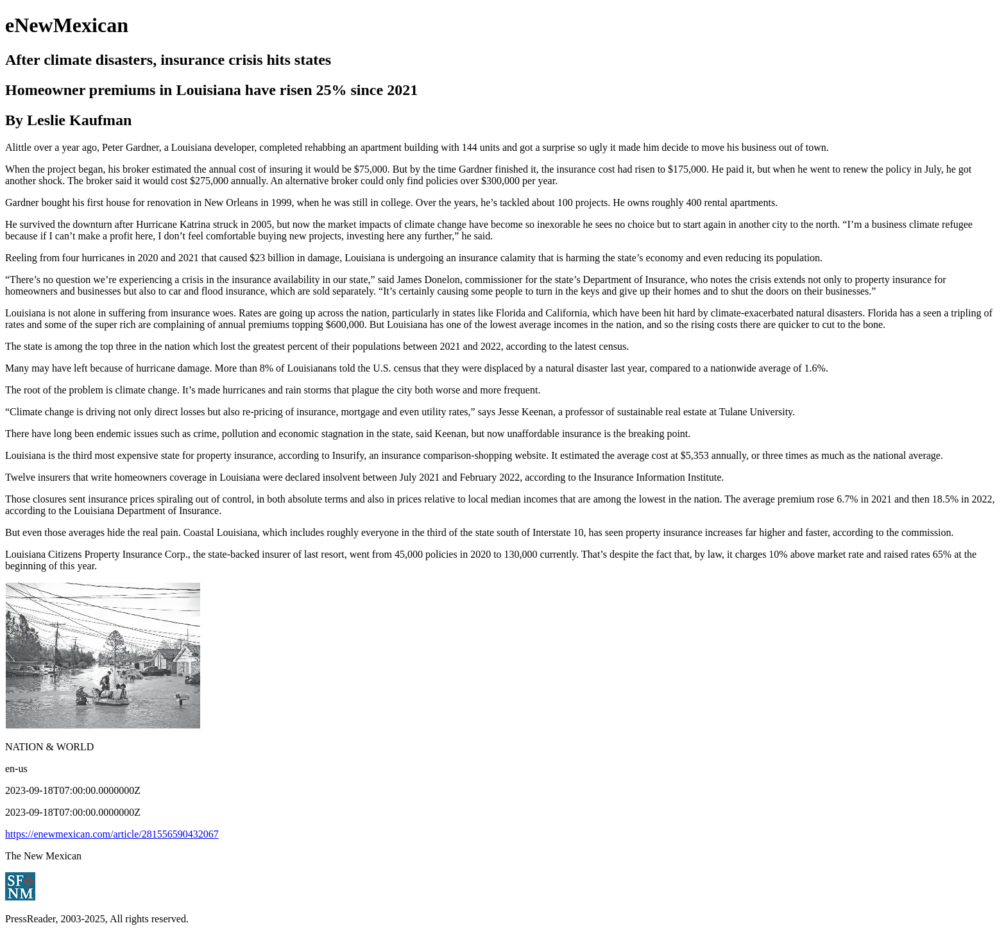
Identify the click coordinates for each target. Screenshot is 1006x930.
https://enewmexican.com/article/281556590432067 (112, 834)
